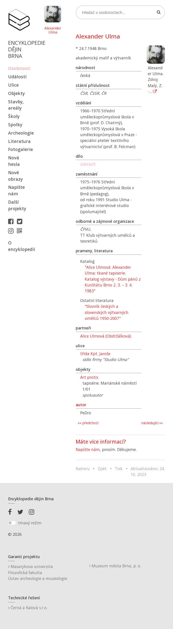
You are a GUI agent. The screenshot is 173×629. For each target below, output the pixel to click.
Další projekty (17, 205)
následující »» (152, 423)
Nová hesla (14, 161)
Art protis (89, 377)
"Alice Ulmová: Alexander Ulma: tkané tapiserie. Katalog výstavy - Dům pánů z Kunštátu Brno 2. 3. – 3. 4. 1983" (113, 279)
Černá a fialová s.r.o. (28, 607)
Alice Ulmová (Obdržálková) (105, 336)
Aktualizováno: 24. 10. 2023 (148, 471)
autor (81, 404)
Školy (14, 116)
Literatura (19, 141)
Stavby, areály (16, 105)
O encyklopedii (19, 246)
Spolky (15, 125)
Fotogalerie (19, 149)
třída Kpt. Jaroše (95, 353)
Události (17, 77)
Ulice (13, 85)
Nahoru (83, 468)
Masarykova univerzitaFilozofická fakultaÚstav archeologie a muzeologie (37, 572)
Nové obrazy (15, 175)
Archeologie (19, 133)
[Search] (120, 12)
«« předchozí (88, 423)
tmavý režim (29, 522)
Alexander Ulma (52, 30)
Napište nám (16, 190)
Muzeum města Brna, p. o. (115, 565)
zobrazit (88, 164)
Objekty (16, 93)
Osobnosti (19, 68)
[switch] (12, 523)
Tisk (119, 468)
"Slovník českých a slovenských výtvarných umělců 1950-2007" (106, 312)
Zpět (102, 468)
